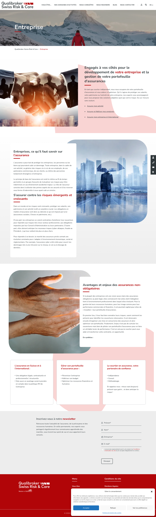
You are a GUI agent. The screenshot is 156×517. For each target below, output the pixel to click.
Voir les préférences (140, 508)
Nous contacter (127, 5)
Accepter (86, 508)
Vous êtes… (46, 5)
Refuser (113, 508)
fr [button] (151, 5)
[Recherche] (146, 5)
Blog (115, 5)
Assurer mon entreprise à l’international (102, 117)
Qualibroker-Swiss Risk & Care (26, 49)
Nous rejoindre (103, 5)
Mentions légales (111, 486)
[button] (152, 491)
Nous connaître (86, 5)
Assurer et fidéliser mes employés (100, 111)
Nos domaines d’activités (65, 5)
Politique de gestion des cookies (111, 513)
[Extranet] (141, 5)
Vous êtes (76, 486)
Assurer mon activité (95, 106)
